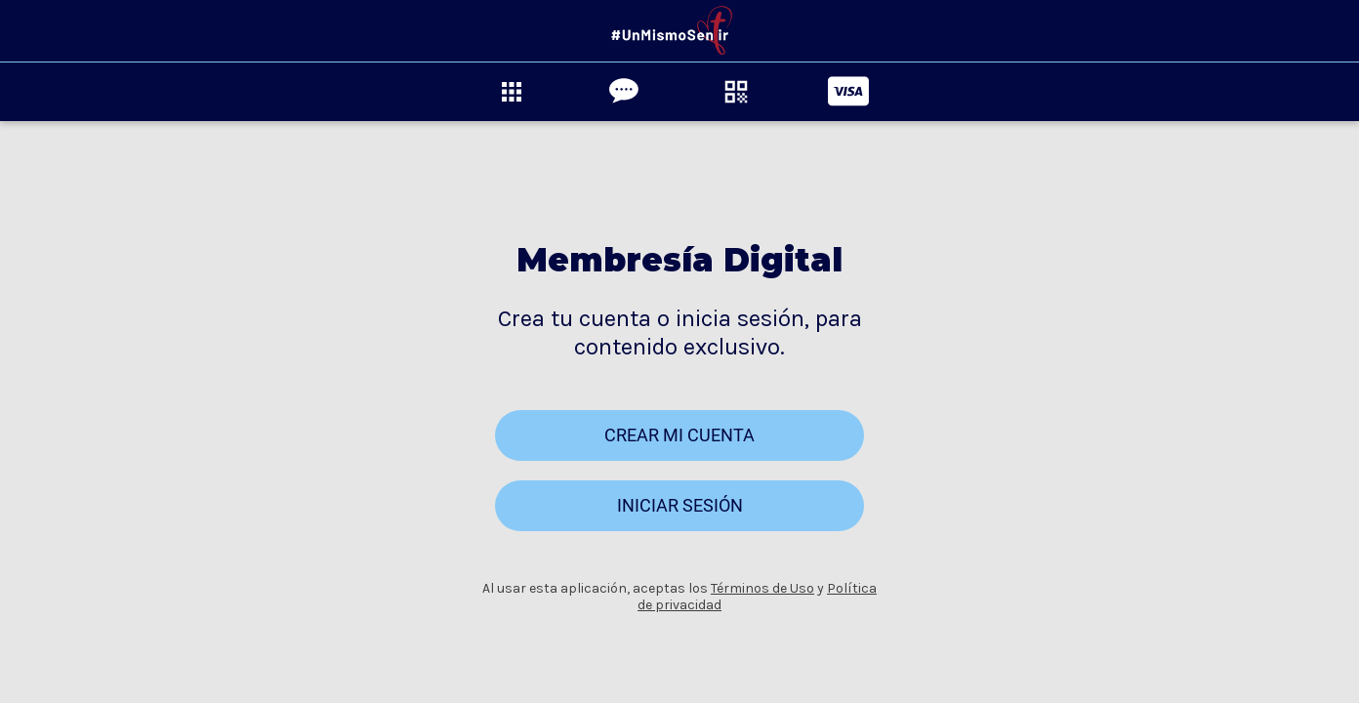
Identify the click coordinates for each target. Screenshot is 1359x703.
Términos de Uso (762, 588)
